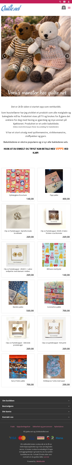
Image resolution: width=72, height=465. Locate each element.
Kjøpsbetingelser (23, 426)
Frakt (13, 426)
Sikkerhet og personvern (42, 426)
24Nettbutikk (40, 461)
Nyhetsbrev (59, 426)
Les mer (46, 457)
